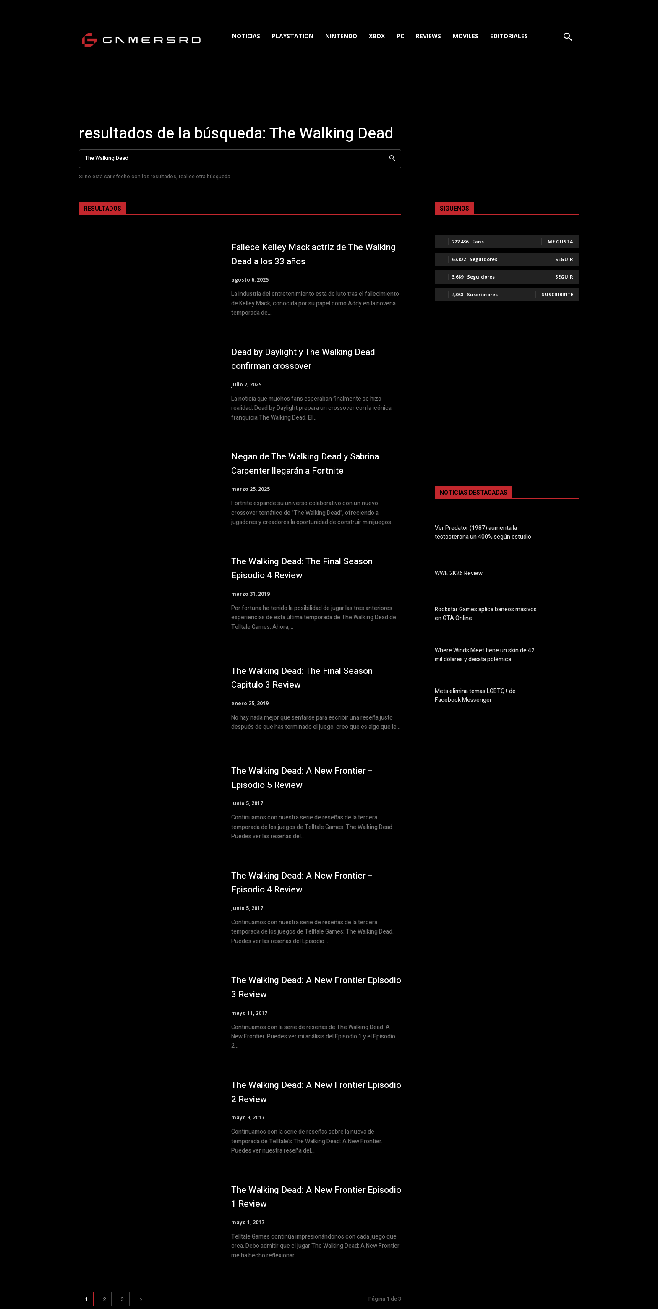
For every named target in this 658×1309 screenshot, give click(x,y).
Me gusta (560, 241)
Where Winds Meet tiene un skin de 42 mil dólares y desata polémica (485, 655)
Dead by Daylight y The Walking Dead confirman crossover (316, 358)
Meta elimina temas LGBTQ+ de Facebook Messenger (475, 695)
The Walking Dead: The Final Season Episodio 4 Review (314, 568)
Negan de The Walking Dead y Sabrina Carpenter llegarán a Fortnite (316, 463)
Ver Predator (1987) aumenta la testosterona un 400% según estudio (483, 532)
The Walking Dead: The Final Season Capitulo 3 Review (314, 677)
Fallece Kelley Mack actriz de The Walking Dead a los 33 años (307, 254)
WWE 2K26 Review (459, 573)
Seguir (564, 259)
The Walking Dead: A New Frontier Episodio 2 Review (309, 1091)
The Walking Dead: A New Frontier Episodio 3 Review (309, 987)
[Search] (392, 158)
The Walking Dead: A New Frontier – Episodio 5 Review (313, 777)
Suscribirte (557, 294)
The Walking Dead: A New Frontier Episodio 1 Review (309, 1196)
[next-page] (141, 1299)
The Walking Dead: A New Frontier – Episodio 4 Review (313, 882)
